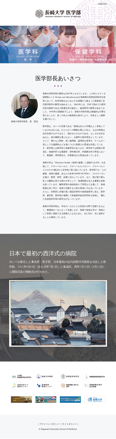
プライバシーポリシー (49, 424)
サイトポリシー (69, 424)
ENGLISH (102, 4)
